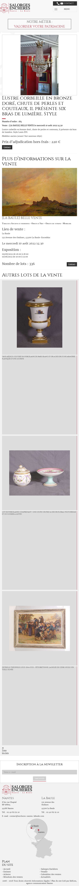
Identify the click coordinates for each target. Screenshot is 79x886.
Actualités (45, 877)
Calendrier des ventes (51, 874)
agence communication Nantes (39, 883)
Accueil (6, 869)
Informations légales (41, 881)
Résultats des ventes (13, 877)
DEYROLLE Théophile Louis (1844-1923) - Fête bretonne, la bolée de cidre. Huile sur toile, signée (38, 668)
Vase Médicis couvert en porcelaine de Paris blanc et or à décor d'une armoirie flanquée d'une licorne (38, 358)
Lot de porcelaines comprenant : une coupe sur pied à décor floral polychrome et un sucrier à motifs (39, 513)
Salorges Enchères (49, 869)
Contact (65, 3)
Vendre (44, 871)
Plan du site (57, 881)
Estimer (7, 871)
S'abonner (39, 778)
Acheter (7, 874)
